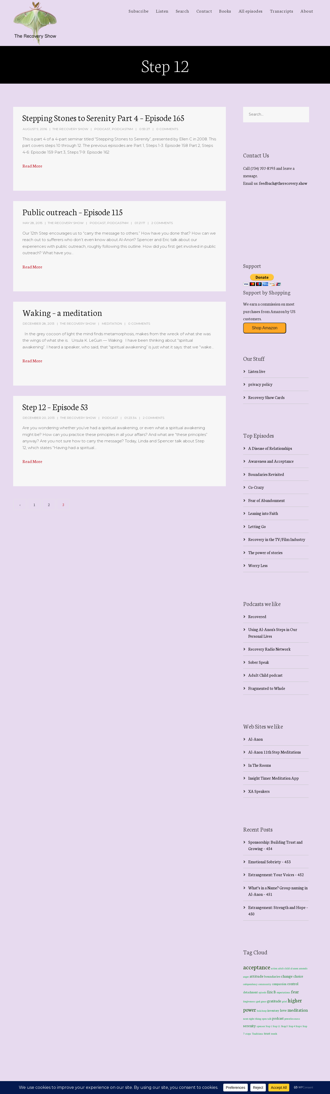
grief (284, 1001)
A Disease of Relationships (270, 448)
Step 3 (284, 1026)
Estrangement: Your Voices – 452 (276, 874)
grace (263, 1001)
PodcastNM (122, 129)
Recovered (257, 616)
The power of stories (265, 552)
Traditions (257, 1033)
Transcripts (281, 10)
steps (248, 1033)
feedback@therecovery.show (283, 183)
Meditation (112, 323)
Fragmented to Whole (266, 688)
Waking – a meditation (62, 312)
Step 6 (299, 1026)
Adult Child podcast (265, 675)
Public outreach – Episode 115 (72, 212)
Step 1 (269, 1026)
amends (303, 968)
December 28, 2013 (38, 323)
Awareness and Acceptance (271, 461)
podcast (278, 1018)
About (306, 10)
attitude (256, 976)
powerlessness (292, 1018)
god (258, 1001)
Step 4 (292, 1026)
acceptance (256, 967)
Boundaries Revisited (266, 474)
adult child (284, 968)
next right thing (252, 1018)
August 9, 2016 (35, 129)
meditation (297, 1010)
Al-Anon (255, 739)
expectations (283, 992)
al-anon (294, 968)
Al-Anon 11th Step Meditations (274, 752)
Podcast (102, 129)
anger (246, 976)
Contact (204, 10)
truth (274, 1033)
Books (225, 10)
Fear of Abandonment (266, 500)
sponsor (261, 1026)
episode (262, 992)
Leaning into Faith (263, 513)
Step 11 (276, 1026)
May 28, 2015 (32, 223)
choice (298, 976)
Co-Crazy (256, 487)
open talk (266, 1018)
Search (182, 10)
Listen (162, 10)
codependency (250, 984)
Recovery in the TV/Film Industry (276, 539)
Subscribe (139, 10)
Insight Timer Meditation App (273, 778)
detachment (250, 992)
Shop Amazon (265, 328)
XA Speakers (259, 791)
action (274, 968)
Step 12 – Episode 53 (55, 406)
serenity (249, 1025)
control (292, 983)
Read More (32, 166)
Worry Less (258, 565)
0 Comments (167, 129)
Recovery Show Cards (266, 397)
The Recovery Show (70, 129)
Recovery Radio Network (269, 649)
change (287, 976)
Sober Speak (258, 662)
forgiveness (249, 1001)
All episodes (250, 10)
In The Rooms (259, 765)
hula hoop (262, 1010)
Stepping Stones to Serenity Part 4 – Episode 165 (103, 117)
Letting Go (257, 526)
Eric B (271, 991)
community (264, 984)
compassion (279, 984)
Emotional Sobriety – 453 (269, 861)
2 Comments (162, 223)
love (283, 1010)
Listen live (256, 371)
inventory (273, 1010)
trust (267, 1033)
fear (295, 991)
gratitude (274, 1000)
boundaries (272, 976)
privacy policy (260, 384)
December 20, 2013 (39, 418)
